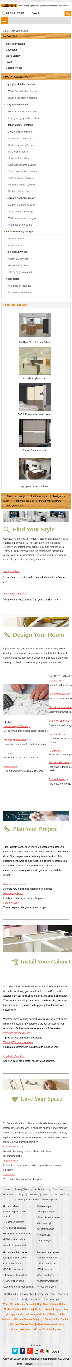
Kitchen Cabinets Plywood (21, 145)
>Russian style (44, 1223)
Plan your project (24, 501)
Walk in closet (45, 1269)
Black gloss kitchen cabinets (22, 98)
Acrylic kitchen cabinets (20, 132)
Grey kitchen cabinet (17, 104)
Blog (21, 1194)
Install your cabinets (50, 501)
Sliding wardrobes (47, 1263)
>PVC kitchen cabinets (14, 1227)
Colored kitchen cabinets (20, 178)
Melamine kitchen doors (16, 1275)
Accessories (12, 279)
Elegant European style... (35, 450)
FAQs (9, 61)
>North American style (48, 1217)
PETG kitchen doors (14, 1281)
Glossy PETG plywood (19, 265)
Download (11, 49)
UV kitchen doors (12, 1263)
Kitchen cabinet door (18, 191)
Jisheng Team (22, 1189)
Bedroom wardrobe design (20, 198)
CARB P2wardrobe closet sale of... (35, 414)
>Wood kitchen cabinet (14, 1245)
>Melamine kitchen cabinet (16, 1233)
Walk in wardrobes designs (22, 218)
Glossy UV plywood (18, 259)
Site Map (33, 1194)
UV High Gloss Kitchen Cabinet (35, 342)
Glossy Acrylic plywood (20, 272)
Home (6, 1189)
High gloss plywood (16, 252)
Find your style (39, 496)
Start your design (15, 43)
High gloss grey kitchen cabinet (24, 118)
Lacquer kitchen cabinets (21, 138)
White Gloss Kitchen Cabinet (23, 91)
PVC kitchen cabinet (18, 151)
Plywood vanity (16, 238)
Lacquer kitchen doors (15, 1257)
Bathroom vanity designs (19, 231)
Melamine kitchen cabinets (21, 184)
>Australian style (45, 1229)
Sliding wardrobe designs (21, 211)
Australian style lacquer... (35, 378)
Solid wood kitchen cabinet (22, 165)
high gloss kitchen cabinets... (35, 486)
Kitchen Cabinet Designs (19, 125)
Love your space (15, 505)
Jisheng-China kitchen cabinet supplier (37, 1199)
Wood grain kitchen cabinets (22, 171)
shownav (4, 20)
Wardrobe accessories (19, 286)
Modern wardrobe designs (21, 205)
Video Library (13, 55)
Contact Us (7, 1194)
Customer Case (61, 1194)
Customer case (14, 67)
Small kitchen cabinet (19, 158)
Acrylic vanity (15, 245)
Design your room (46, 1294)
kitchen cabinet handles (20, 292)
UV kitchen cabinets (14, 1222)
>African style (44, 1240)
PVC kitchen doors (13, 1269)
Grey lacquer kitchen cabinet (22, 111)
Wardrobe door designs (20, 224)
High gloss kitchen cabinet (20, 84)
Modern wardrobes (48, 1257)
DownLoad (57, 1189)
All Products (40, 1189)
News (46, 1194)
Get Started (10, 1294)
